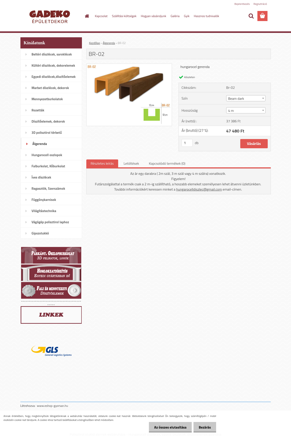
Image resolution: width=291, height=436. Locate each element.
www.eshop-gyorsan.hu (52, 405)
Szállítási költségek (124, 16)
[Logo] (50, 16)
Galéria (175, 16)
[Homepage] (86, 16)
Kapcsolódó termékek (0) (167, 163)
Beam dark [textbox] (236, 98)
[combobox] (246, 98)
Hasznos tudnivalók (206, 16)
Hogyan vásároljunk (153, 16)
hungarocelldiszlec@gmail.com (199, 189)
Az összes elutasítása (170, 427)
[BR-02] (129, 65)
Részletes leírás (102, 163)
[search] (251, 16)
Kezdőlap (94, 43)
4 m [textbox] (231, 110)
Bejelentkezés (242, 4)
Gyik (187, 16)
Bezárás (205, 427)
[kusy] (187, 143)
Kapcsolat (101, 16)
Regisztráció (260, 4)
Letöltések (131, 163)
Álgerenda (109, 43)
